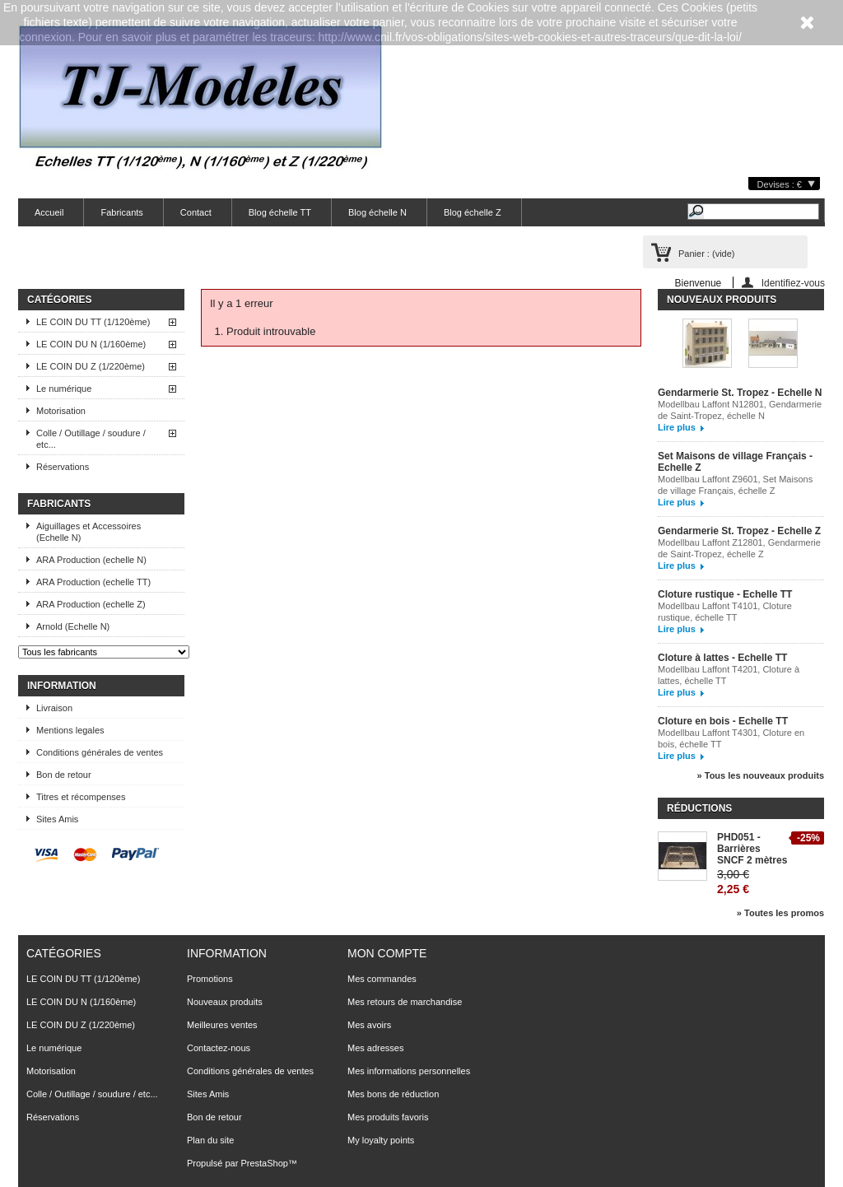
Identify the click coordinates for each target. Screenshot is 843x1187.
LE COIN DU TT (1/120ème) (93, 322)
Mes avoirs (369, 1025)
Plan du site (210, 1140)
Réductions (699, 808)
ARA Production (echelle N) (91, 560)
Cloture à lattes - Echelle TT (722, 657)
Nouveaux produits (721, 299)
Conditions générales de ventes (99, 752)
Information (61, 685)
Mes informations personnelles (408, 1071)
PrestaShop (263, 1163)
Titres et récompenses (80, 797)
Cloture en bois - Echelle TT (723, 721)
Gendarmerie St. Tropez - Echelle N (740, 392)
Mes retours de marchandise (404, 1002)
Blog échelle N (377, 212)
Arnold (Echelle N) (72, 626)
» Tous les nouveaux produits (760, 775)
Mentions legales (70, 730)
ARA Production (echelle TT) (93, 582)
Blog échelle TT (280, 212)
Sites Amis (57, 819)
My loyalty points (380, 1140)
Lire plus (677, 427)
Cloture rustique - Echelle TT (725, 594)
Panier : (706, 253)
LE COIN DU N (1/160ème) (91, 344)
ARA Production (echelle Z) (91, 604)
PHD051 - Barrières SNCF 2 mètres (752, 848)
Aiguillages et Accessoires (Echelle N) (88, 531)
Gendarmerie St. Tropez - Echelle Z (739, 531)
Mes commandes (382, 979)
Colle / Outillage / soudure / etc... (91, 438)
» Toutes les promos (780, 913)
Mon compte (386, 953)
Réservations (62, 467)
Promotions (210, 979)
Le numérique (63, 388)
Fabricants (121, 212)
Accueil (49, 212)
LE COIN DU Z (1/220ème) (90, 366)
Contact (196, 212)
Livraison (54, 708)
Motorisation (61, 411)
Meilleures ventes (222, 1025)
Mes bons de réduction (393, 1094)
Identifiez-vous (793, 282)
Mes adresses (375, 1048)
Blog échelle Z (472, 212)
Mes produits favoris (387, 1117)
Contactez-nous (218, 1048)
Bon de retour (63, 775)
